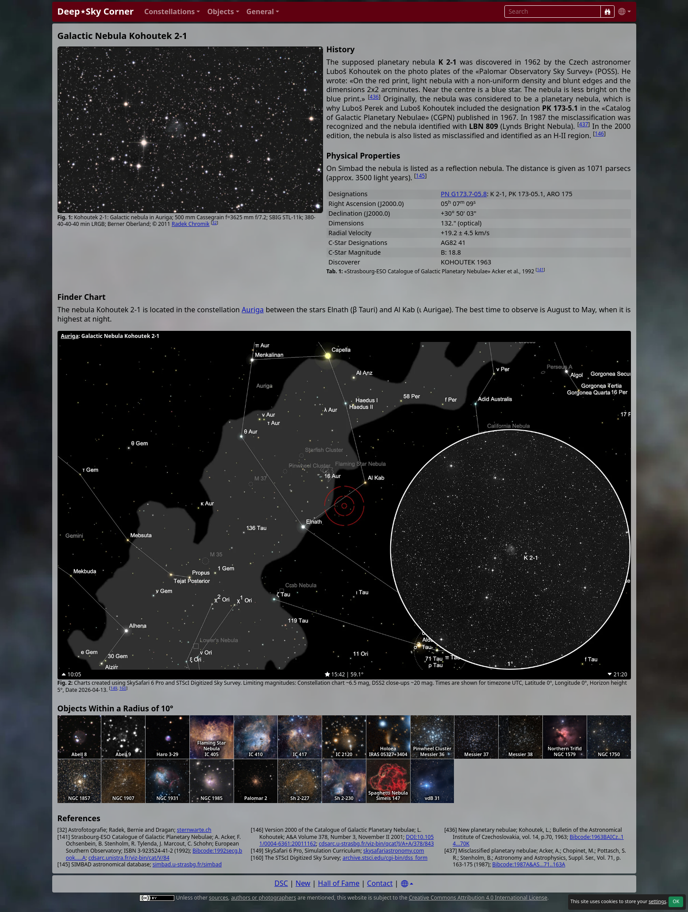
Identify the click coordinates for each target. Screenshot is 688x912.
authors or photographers (263, 897)
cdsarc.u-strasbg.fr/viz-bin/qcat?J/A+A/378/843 (376, 843)
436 (374, 97)
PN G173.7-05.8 (464, 194)
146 (599, 133)
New (303, 883)
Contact (380, 883)
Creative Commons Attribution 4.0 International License (478, 897)
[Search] (607, 11)
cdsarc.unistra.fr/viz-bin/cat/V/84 (128, 858)
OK (676, 901)
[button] (172, 12)
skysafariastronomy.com (393, 850)
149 (114, 688)
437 (583, 124)
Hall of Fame (339, 883)
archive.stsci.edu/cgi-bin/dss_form (384, 858)
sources (218, 897)
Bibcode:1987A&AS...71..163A (528, 864)
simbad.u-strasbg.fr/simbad (187, 864)
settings (657, 901)
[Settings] (407, 884)
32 (214, 222)
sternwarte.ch (194, 830)
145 (420, 175)
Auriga (253, 309)
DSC (281, 883)
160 (122, 688)
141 (540, 269)
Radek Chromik (191, 224)
